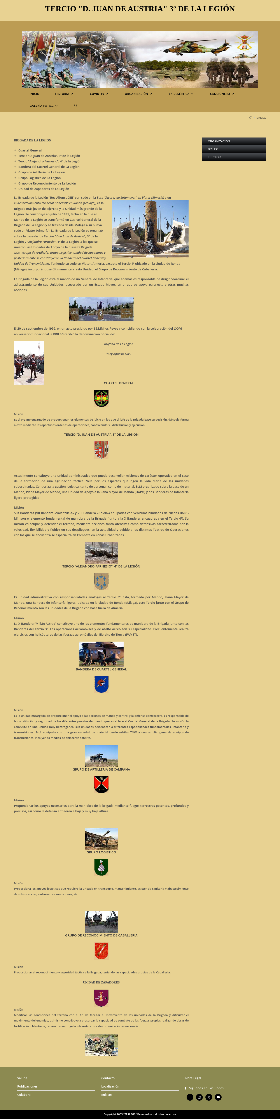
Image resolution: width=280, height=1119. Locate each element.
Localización (110, 1086)
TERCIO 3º (215, 157)
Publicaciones (27, 1086)
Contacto (108, 1078)
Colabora (24, 1095)
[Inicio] (250, 118)
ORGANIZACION (219, 141)
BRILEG (261, 118)
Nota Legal (193, 1078)
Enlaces (106, 1095)
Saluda (22, 1078)
